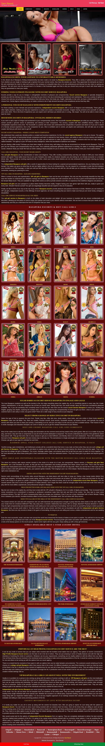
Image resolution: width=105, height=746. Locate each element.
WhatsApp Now (78, 744)
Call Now (26, 744)
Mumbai (65, 9)
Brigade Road (78, 732)
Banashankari (29, 730)
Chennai (38, 9)
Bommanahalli (52, 732)
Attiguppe (17, 730)
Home (20, 9)
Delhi (72, 9)
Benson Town (21, 732)
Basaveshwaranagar (84, 730)
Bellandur (9, 732)
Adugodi (8, 730)
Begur (96, 730)
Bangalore (55, 9)
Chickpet (55, 734)
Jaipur (85, 9)
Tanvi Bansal (9, 4)
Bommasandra (65, 732)
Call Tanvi (101, 3)
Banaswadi (41, 730)
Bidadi (31, 732)
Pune (78, 9)
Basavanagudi (69, 730)
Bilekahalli (40, 732)
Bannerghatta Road (55, 730)
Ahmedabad (28, 9)
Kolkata (46, 9)
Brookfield (90, 732)
